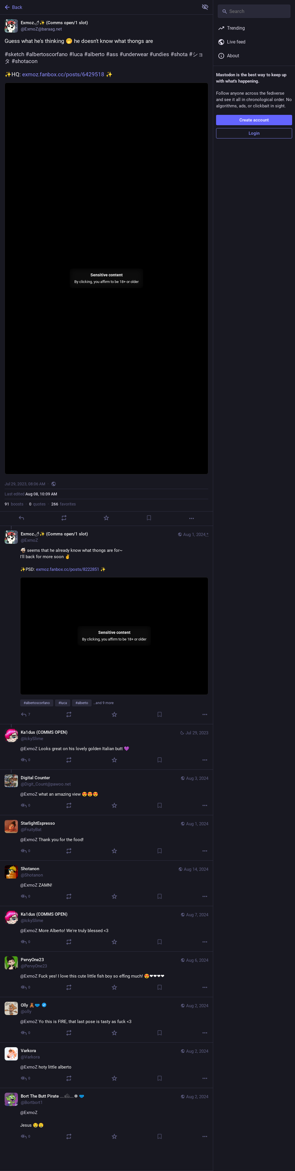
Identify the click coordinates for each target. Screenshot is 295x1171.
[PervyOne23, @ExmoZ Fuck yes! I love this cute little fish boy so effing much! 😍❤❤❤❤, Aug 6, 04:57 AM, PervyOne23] (106, 974)
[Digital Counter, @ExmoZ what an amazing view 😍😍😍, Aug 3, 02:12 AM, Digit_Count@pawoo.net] (106, 792)
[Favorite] (106, 517)
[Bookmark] (148, 517)
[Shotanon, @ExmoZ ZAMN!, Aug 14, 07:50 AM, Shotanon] (106, 883)
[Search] (254, 11)
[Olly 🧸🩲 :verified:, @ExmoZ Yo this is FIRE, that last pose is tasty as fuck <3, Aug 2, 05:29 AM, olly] (106, 1019)
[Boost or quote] (63, 517)
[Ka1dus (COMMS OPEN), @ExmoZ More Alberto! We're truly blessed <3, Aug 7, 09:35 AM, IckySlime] (106, 928)
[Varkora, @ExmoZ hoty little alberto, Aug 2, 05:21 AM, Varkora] (106, 1065)
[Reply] (21, 517)
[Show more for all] (205, 7)
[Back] (98, 7)
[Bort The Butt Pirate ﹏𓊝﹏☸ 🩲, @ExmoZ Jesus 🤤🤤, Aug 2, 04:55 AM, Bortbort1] (106, 1117)
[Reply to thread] (25, 714)
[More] (191, 518)
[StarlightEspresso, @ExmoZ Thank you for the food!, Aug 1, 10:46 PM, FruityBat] (106, 837)
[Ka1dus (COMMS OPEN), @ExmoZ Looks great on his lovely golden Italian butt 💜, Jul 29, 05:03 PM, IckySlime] (106, 746)
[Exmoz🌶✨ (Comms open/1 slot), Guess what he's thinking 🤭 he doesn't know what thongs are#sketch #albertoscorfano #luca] (106, 270)
